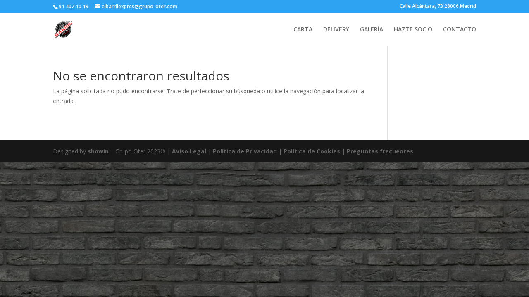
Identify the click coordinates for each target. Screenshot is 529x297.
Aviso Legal (189, 151)
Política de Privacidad (245, 151)
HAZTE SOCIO (413, 29)
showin (98, 151)
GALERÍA (371, 29)
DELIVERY (336, 29)
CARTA (302, 29)
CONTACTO (459, 29)
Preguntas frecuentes (380, 151)
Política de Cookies (313, 151)
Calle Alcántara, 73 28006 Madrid (438, 6)
